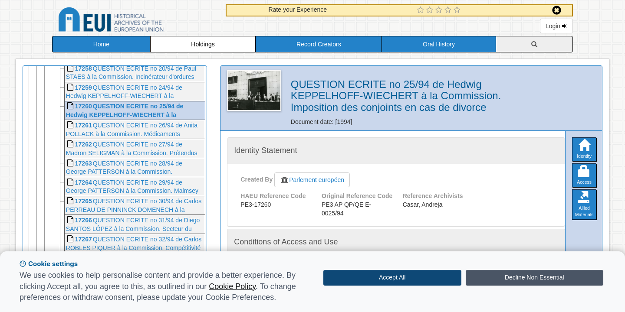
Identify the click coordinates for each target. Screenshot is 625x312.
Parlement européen (312, 180)
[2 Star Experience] (430, 10)
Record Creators (318, 44)
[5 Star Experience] (458, 10)
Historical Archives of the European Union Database (135, 21)
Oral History (439, 44)
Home (101, 44)
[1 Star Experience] (421, 10)
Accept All (392, 277)
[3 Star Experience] (439, 10)
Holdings (202, 44)
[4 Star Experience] (449, 10)
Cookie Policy (232, 286)
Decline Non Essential (534, 277)
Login (556, 26)
